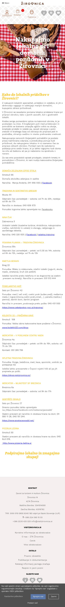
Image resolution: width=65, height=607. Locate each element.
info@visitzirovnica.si (41, 521)
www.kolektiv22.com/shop (15, 327)
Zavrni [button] (53, 596)
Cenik (32, 540)
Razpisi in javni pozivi (32, 568)
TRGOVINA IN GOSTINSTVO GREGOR (19, 191)
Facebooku (47, 209)
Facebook (47, 183)
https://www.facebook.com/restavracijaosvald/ (29, 410)
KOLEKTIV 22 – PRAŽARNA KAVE (17, 315)
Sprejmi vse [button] (38, 596)
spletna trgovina (46, 234)
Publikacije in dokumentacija (32, 560)
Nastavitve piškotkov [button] (13, 596)
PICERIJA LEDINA (10, 428)
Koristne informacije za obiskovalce (32, 532)
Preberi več (32, 603)
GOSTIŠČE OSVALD (11, 399)
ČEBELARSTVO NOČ (11, 286)
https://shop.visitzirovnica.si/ (16, 375)
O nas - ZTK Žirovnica (32, 536)
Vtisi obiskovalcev (32, 544)
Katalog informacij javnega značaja (32, 564)
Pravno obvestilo (32, 556)
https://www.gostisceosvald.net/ (18, 420)
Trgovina (31, 13)
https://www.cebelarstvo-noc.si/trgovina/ (22, 307)
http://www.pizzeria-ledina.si (17, 443)
